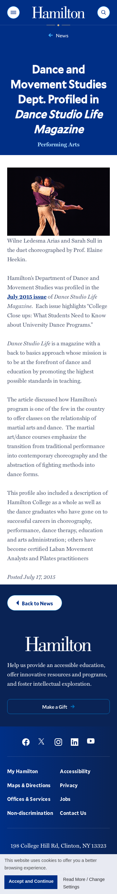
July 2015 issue (26, 296)
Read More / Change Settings (84, 883)
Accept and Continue (31, 881)
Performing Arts (58, 144)
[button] (13, 12)
